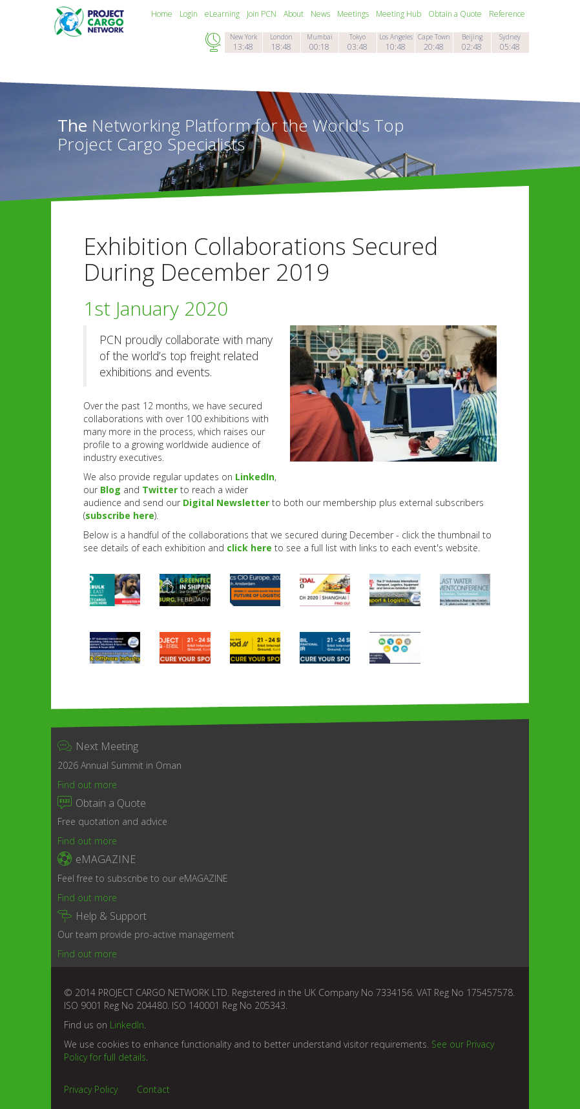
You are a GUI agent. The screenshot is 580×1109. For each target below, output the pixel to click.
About (295, 13)
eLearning (223, 13)
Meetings (354, 13)
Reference (507, 13)
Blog (110, 489)
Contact (153, 1089)
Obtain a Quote (456, 13)
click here (249, 548)
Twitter (160, 489)
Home (162, 13)
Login (190, 13)
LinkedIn (254, 477)
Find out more (87, 784)
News (321, 13)
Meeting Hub (399, 13)
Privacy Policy (91, 1089)
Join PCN (262, 13)
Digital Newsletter (226, 502)
